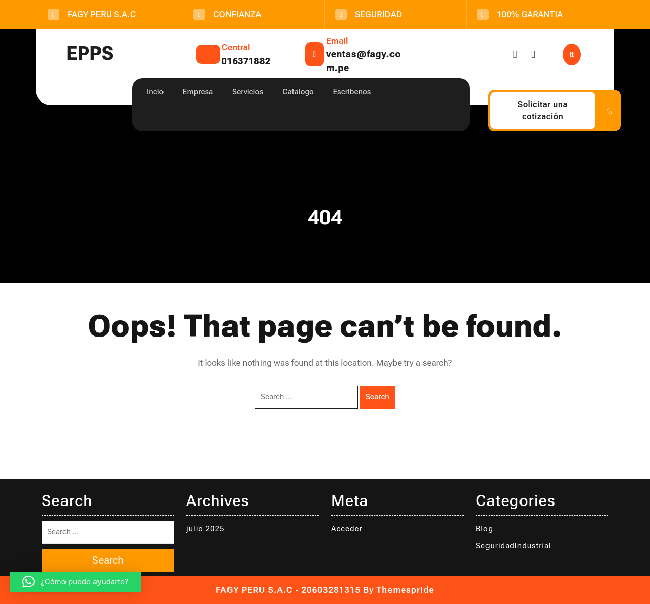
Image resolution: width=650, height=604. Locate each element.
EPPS (89, 53)
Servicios (248, 91)
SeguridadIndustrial (513, 545)
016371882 (245, 61)
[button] (75, 582)
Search (377, 396)
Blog (484, 528)
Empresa (198, 91)
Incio (155, 91)
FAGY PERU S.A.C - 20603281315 (288, 590)
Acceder (347, 528)
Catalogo (297, 91)
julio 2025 (205, 528)
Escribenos (352, 91)
